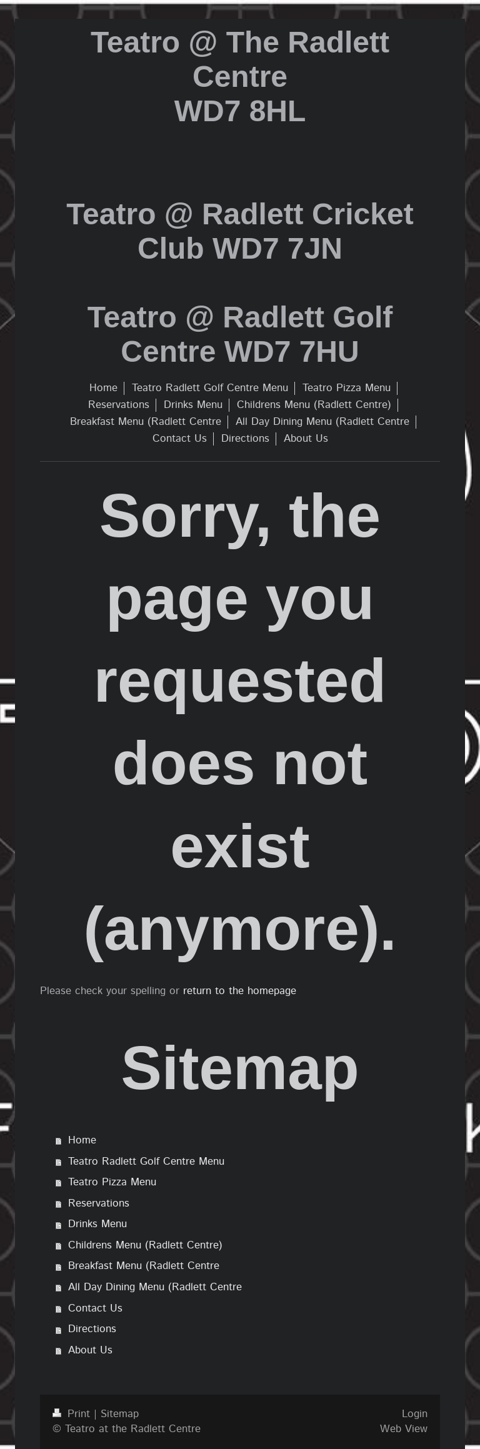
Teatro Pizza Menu (112, 1182)
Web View (404, 1429)
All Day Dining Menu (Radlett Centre (155, 1287)
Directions (92, 1329)
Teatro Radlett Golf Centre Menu (146, 1161)
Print (73, 1414)
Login (415, 1414)
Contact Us (95, 1308)
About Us (90, 1350)
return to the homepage (239, 990)
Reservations (98, 1203)
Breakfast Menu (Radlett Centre (143, 1265)
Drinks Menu (97, 1224)
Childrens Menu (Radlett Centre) (145, 1245)
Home (82, 1140)
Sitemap (120, 1414)
